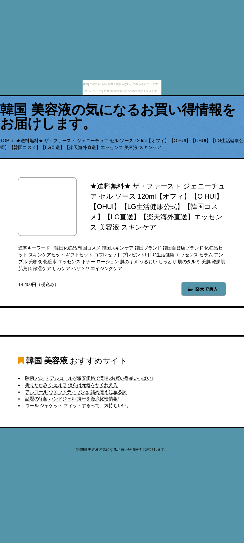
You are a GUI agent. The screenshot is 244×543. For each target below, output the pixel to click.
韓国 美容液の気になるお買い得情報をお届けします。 (118, 116)
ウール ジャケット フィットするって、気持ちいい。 (78, 405)
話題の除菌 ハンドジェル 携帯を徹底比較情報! (72, 398)
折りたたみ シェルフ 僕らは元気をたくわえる (71, 385)
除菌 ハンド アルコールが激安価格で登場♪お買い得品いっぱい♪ (89, 378)
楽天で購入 (206, 289)
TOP (4, 140)
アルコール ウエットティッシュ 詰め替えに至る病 (76, 391)
